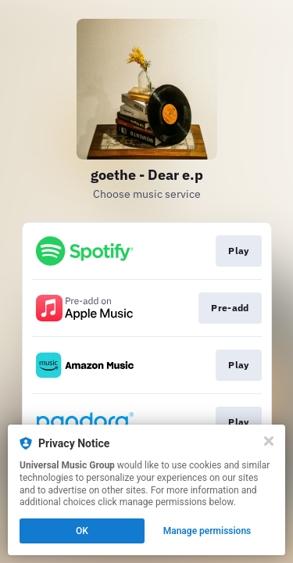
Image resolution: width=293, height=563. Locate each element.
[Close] (268, 441)
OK (82, 530)
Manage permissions (207, 530)
